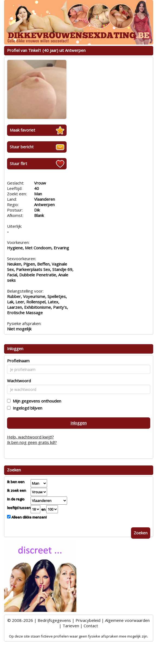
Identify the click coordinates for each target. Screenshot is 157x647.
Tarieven (71, 625)
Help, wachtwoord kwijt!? (30, 437)
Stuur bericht (22, 146)
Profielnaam (18, 360)
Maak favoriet (22, 130)
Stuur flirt (18, 163)
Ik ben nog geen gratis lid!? (32, 442)
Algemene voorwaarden (127, 620)
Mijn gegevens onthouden (36, 401)
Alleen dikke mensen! (29, 517)
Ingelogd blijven (26, 408)
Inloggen (78, 422)
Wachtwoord (19, 380)
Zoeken (141, 532)
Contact (91, 625)
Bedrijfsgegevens (54, 620)
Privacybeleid (88, 620)
